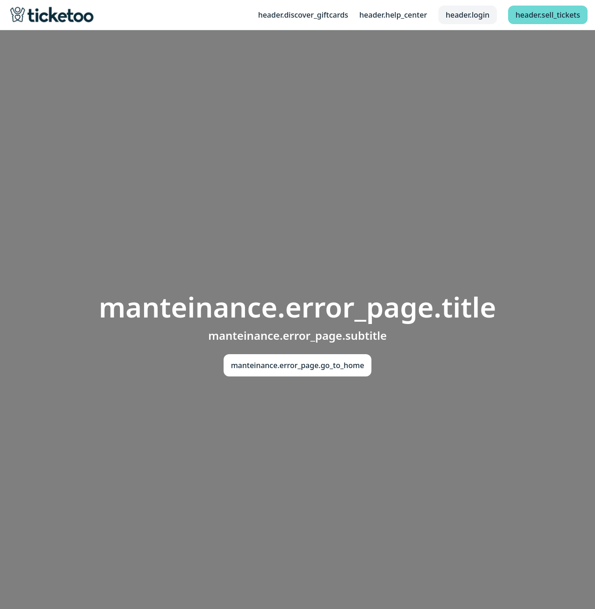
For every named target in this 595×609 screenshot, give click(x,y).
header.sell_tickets (548, 15)
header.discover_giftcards (303, 15)
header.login (467, 15)
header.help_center (393, 15)
